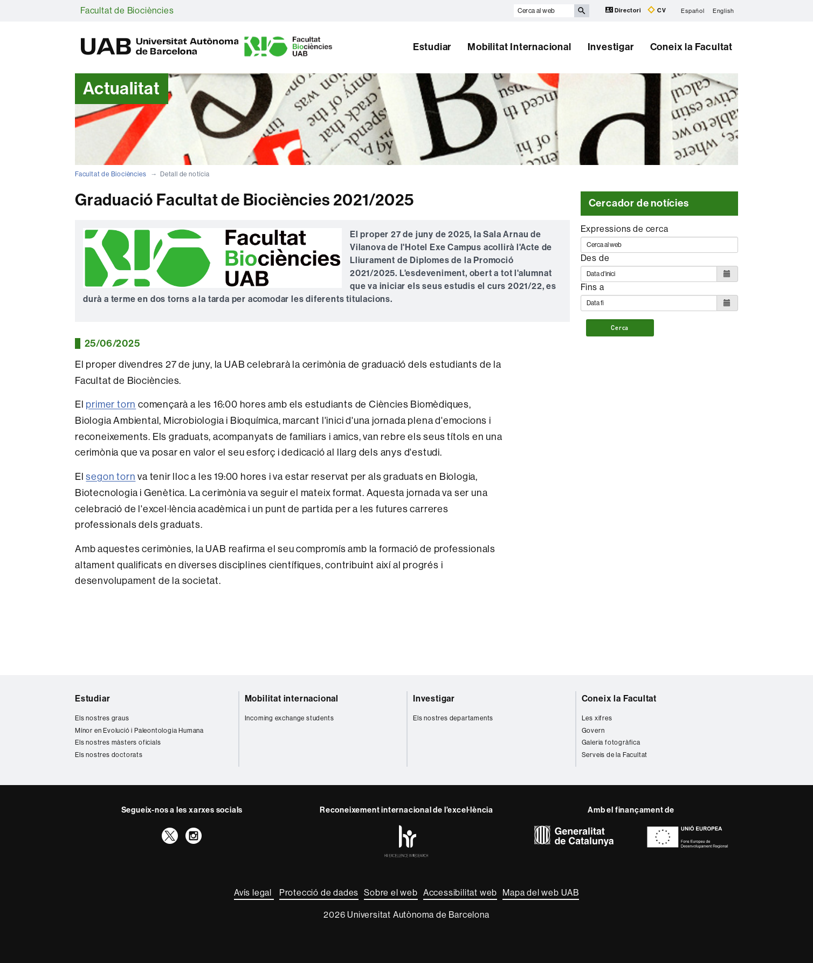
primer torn (111, 404)
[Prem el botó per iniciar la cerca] (581, 10)
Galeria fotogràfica (611, 742)
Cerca (620, 328)
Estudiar (432, 47)
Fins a (592, 287)
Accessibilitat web (460, 893)
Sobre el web (391, 893)
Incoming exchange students (289, 718)
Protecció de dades (319, 893)
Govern (593, 730)
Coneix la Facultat (691, 47)
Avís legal (254, 893)
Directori (624, 10)
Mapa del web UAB (540, 893)
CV (656, 10)
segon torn (110, 476)
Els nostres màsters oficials (118, 742)
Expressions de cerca (625, 229)
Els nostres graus (102, 718)
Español (693, 10)
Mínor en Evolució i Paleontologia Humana (139, 730)
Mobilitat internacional (292, 698)
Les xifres (597, 718)
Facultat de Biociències (127, 10)
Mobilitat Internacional (519, 47)
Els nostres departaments (453, 718)
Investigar (611, 47)
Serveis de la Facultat (615, 755)
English (723, 10)
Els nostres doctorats (109, 755)
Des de (595, 258)
